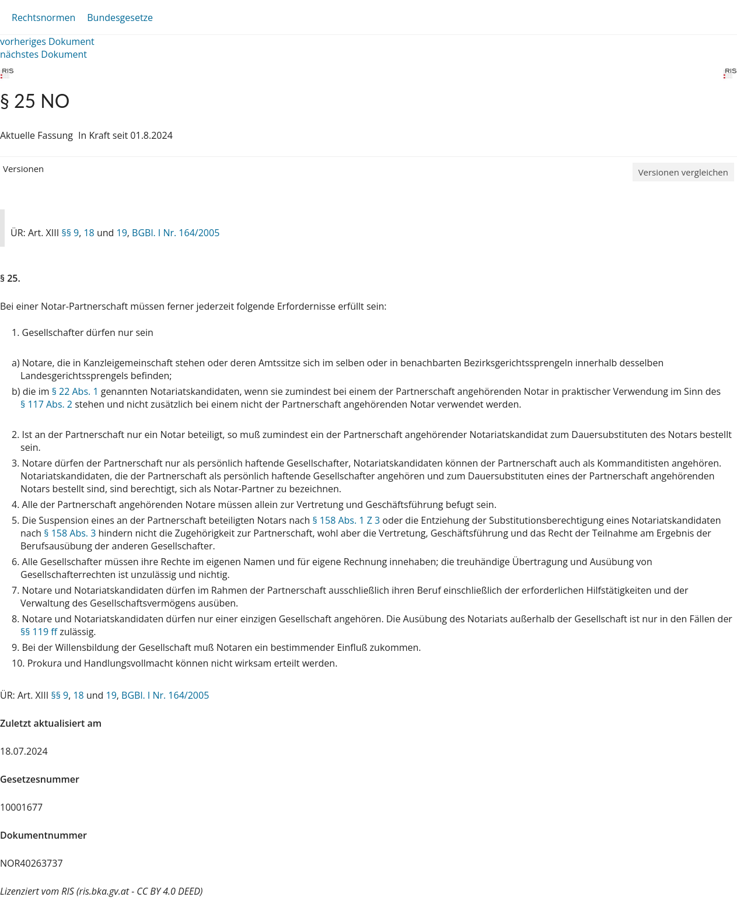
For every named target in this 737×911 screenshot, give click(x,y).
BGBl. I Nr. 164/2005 (175, 232)
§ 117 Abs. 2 (46, 404)
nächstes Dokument (43, 54)
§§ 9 (70, 232)
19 (122, 232)
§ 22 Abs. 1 (75, 391)
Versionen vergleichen (683, 172)
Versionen (23, 168)
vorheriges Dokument (47, 41)
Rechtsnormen (43, 17)
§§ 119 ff (38, 631)
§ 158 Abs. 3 (70, 533)
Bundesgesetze (120, 17)
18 (88, 232)
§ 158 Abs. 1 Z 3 (346, 520)
